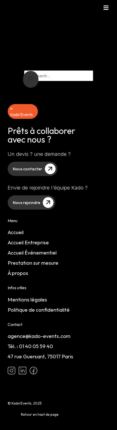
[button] (106, 7)
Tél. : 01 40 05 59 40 (30, 346)
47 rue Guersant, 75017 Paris (40, 356)
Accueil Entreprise (28, 242)
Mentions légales (27, 299)
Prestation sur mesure (33, 263)
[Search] (30, 79)
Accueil (16, 232)
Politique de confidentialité (39, 310)
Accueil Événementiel (32, 252)
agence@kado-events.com (39, 336)
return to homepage (72, 63)
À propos (18, 273)
